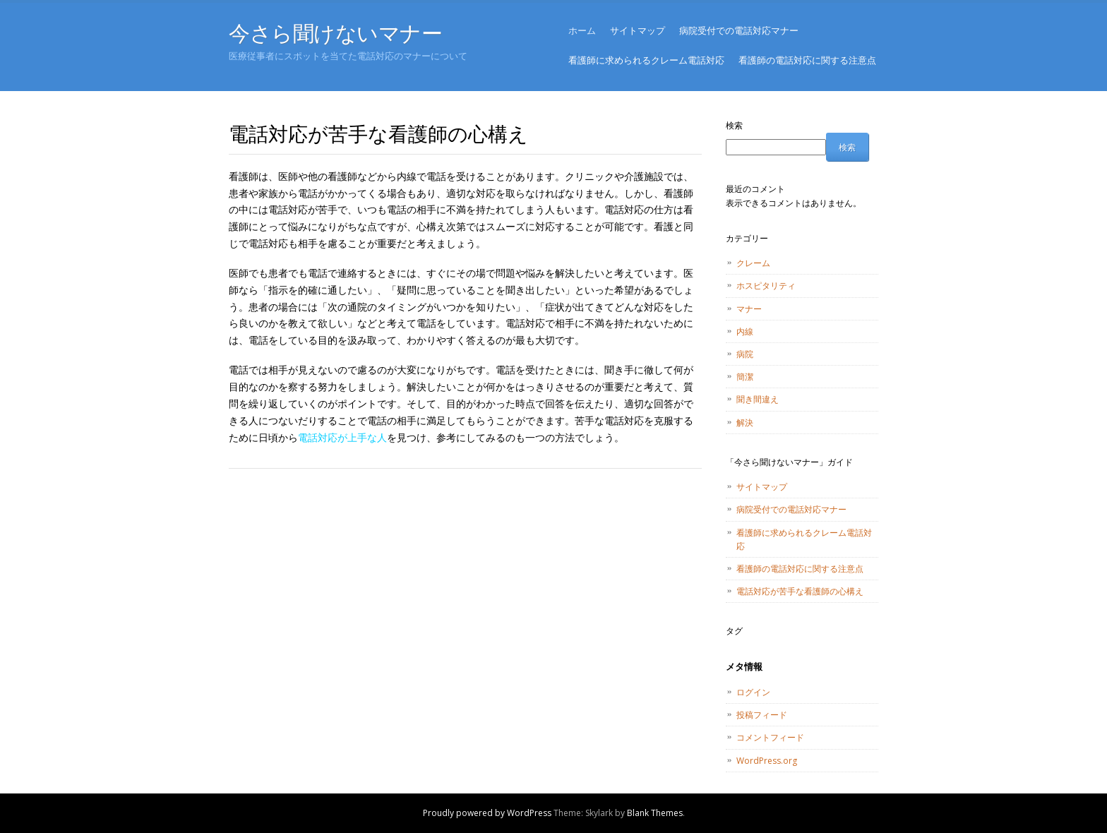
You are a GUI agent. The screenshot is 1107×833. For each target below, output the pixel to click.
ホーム (582, 30)
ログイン (753, 692)
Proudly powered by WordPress (487, 813)
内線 (744, 331)
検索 (734, 125)
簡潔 (744, 377)
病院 (744, 354)
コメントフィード (770, 737)
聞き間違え (757, 399)
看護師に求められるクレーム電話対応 (646, 60)
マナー (749, 309)
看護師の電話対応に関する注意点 (807, 60)
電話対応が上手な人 (342, 437)
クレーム (753, 263)
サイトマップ (637, 30)
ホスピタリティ (766, 286)
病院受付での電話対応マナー (738, 30)
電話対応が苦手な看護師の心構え (799, 591)
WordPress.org (766, 761)
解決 (744, 422)
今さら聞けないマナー (336, 32)
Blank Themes (655, 813)
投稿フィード (761, 715)
